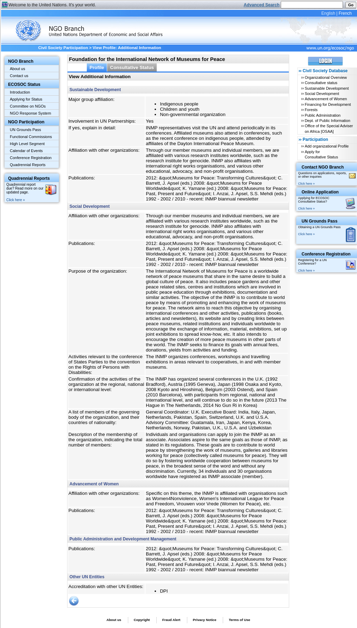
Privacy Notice (204, 620)
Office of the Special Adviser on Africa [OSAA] (329, 128)
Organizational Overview (326, 77)
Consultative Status (132, 67)
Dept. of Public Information (327, 120)
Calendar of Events (26, 151)
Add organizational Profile (327, 146)
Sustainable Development (327, 88)
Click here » (15, 200)
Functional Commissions (31, 137)
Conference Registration (31, 158)
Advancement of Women (326, 99)
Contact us (19, 76)
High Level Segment (27, 144)
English (328, 13)
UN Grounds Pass (25, 130)
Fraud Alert (171, 620)
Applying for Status (26, 99)
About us (17, 69)
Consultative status (321, 83)
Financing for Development (328, 104)
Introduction (20, 92)
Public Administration (322, 115)
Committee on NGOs (28, 106)
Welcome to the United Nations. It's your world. (52, 4)
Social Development (322, 93)
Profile (97, 67)
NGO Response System (30, 113)
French (345, 13)
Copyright (142, 620)
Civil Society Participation (63, 48)
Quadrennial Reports (28, 165)
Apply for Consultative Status (321, 154)
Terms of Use (239, 620)
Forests (311, 110)
